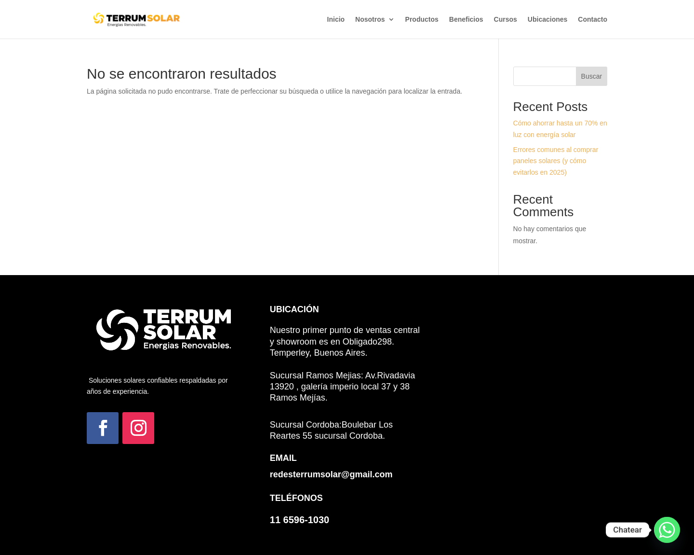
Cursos (505, 19)
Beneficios (466, 19)
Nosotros (370, 19)
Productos (422, 19)
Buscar (591, 76)
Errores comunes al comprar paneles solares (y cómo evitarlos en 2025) (556, 161)
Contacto (592, 19)
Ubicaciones (547, 19)
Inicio (336, 19)
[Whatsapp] (667, 530)
